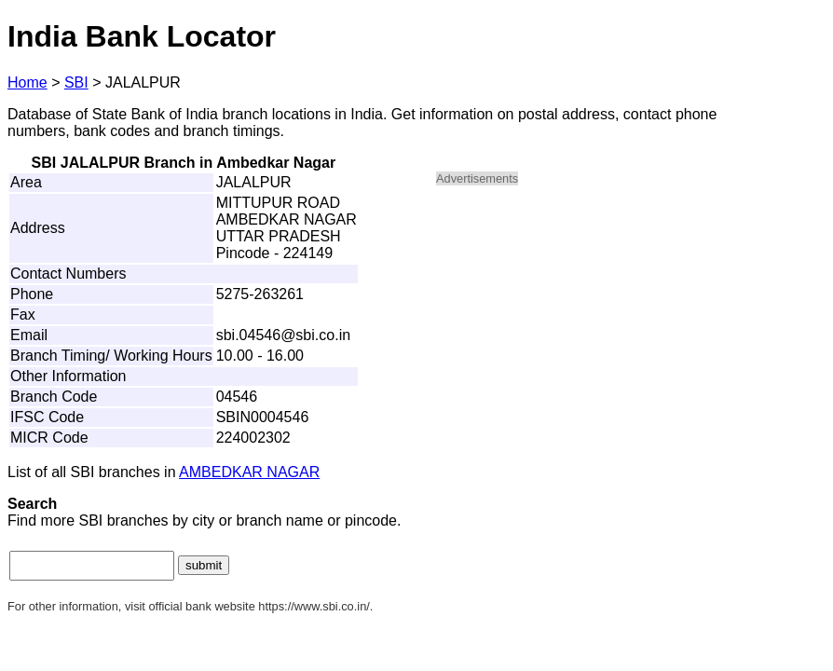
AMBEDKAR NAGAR (249, 472)
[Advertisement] (594, 331)
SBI (76, 82)
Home (27, 82)
